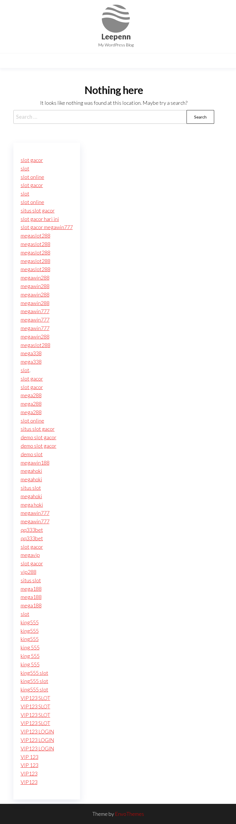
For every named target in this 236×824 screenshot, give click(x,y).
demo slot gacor (38, 437)
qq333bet (32, 530)
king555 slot (34, 673)
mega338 (31, 353)
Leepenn (116, 36)
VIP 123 (29, 757)
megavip (30, 555)
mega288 (31, 395)
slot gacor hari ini (40, 219)
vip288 (28, 572)
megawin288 (35, 277)
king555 (30, 622)
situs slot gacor (38, 210)
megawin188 (35, 462)
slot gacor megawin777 (47, 227)
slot (25, 168)
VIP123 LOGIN (37, 731)
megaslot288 (35, 235)
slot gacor (32, 160)
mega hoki (32, 504)
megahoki (31, 471)
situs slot (31, 488)
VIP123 (29, 773)
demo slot (32, 454)
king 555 (30, 647)
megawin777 (35, 311)
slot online (32, 177)
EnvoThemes (129, 814)
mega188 (31, 589)
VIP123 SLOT (35, 698)
